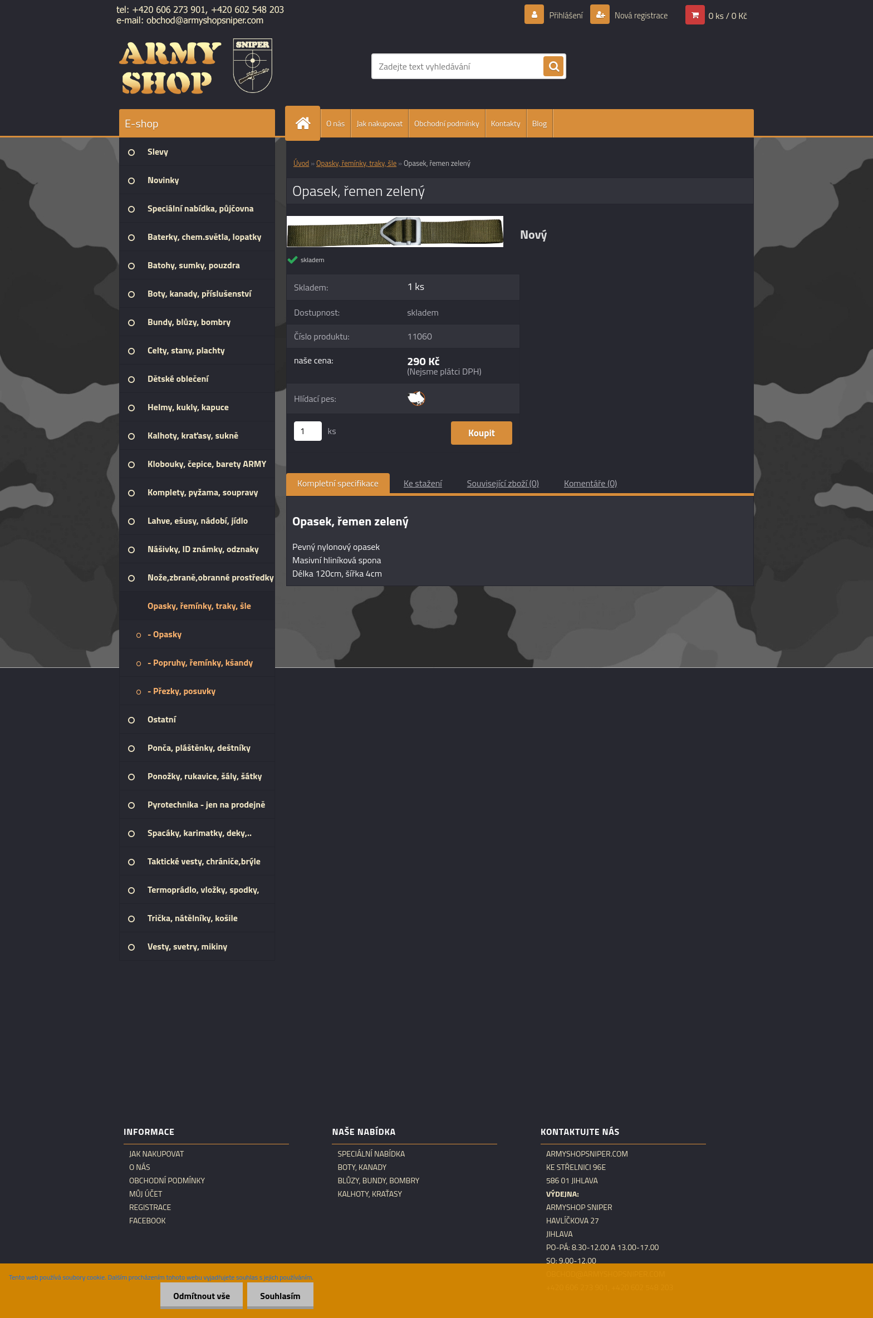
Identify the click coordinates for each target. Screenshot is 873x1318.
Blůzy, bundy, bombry (378, 1180)
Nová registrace (638, 15)
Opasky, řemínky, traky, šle (356, 163)
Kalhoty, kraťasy (369, 1194)
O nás (335, 123)
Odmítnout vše (198, 1295)
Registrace (150, 1207)
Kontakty (506, 123)
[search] (553, 66)
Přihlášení (559, 15)
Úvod (301, 163)
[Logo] (195, 66)
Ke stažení (423, 483)
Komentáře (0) (590, 483)
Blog (539, 123)
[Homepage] (307, 123)
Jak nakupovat (379, 123)
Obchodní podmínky (446, 123)
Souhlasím (279, 1295)
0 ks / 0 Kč (727, 15)
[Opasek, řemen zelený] (395, 220)
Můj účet (145, 1194)
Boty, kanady (361, 1167)
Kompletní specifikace (338, 483)
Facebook (147, 1220)
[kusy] (308, 431)
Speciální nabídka (371, 1154)
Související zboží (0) (503, 483)
